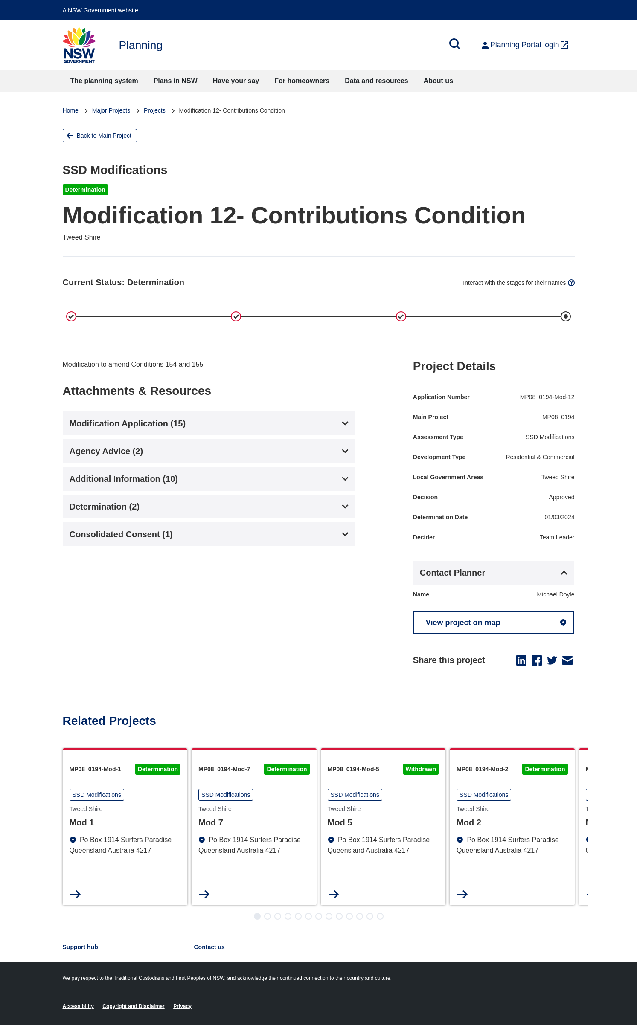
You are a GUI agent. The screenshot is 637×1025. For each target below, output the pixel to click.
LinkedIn (521, 660)
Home (71, 110)
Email (567, 660)
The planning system (104, 80)
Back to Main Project (104, 135)
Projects (155, 110)
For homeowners (301, 80)
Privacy (182, 1006)
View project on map (463, 622)
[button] (257, 916)
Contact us (209, 947)
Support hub (80, 947)
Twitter (552, 660)
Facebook (537, 660)
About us (438, 80)
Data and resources (376, 80)
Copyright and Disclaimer (133, 1006)
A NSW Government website (100, 10)
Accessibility (78, 1006)
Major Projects (111, 110)
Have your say (236, 80)
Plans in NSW (176, 80)
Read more (76, 894)
